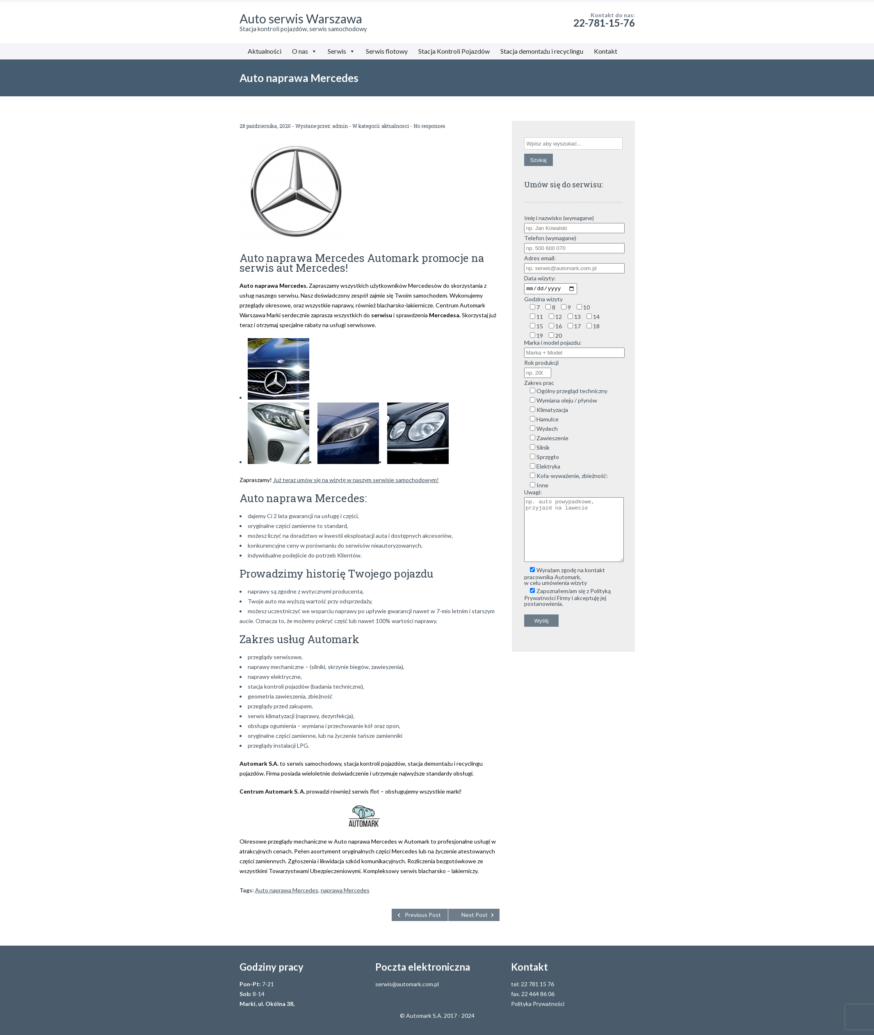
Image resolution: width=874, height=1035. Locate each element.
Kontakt (605, 51)
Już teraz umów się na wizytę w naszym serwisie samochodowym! (356, 479)
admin (340, 126)
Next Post (474, 914)
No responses (429, 126)
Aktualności (264, 51)
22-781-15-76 (604, 23)
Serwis (341, 51)
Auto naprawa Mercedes (286, 890)
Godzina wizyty (543, 300)
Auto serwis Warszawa (301, 18)
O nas (304, 51)
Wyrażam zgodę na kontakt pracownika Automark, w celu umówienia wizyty (564, 590)
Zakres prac (539, 383)
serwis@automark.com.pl (407, 983)
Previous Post (423, 914)
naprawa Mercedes (345, 890)
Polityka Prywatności (537, 1003)
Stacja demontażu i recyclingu (541, 51)
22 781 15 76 (537, 983)
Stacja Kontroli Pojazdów (454, 51)
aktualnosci (395, 126)
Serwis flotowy (387, 51)
